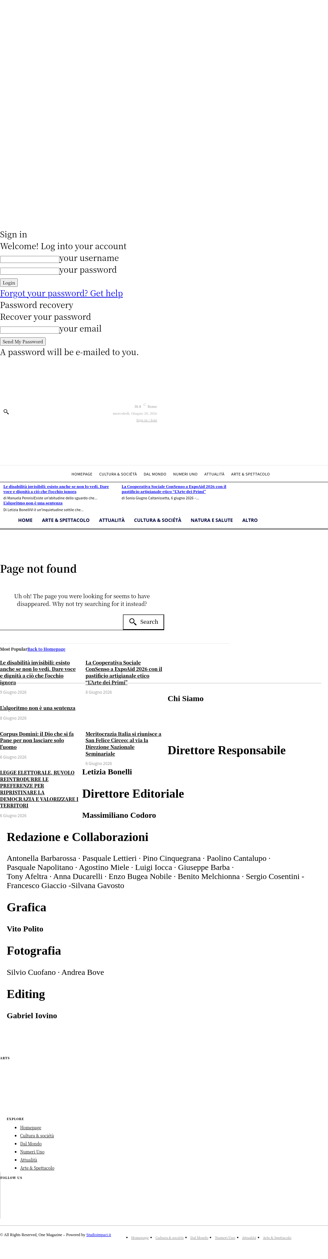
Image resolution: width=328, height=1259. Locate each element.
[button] (6, 412)
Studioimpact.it (98, 1234)
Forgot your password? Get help (61, 293)
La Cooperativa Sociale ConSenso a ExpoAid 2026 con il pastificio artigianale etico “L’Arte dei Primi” (124, 672)
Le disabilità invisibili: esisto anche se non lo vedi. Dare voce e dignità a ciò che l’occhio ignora (38, 672)
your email (80, 328)
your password (88, 269)
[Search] (143, 622)
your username (89, 257)
